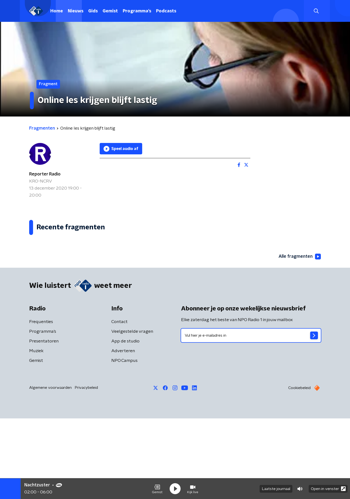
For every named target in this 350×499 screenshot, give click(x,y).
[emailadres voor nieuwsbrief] (251, 416)
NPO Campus (124, 441)
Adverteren (123, 431)
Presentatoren (44, 422)
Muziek (36, 431)
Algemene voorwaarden (50, 468)
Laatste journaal (276, 489)
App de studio (125, 422)
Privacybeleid (86, 468)
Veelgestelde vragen (132, 412)
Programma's (137, 11)
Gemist (110, 11)
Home (56, 11)
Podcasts (166, 11)
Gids (93, 11)
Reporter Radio (45, 174)
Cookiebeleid (299, 468)
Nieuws (75, 11)
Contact (119, 402)
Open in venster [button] (328, 488)
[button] (157, 489)
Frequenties (41, 402)
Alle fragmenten (300, 337)
